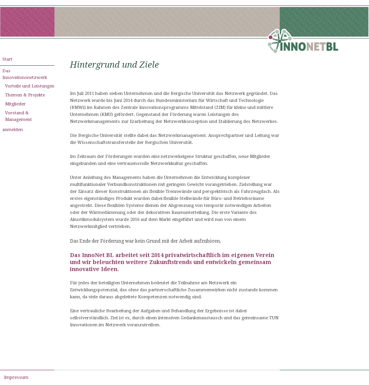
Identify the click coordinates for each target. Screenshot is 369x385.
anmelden (12, 129)
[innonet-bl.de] (303, 42)
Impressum (16, 377)
